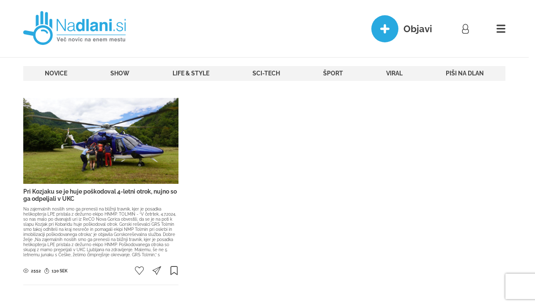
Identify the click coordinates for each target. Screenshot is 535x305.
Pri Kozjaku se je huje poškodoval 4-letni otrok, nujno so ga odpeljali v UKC (100, 195)
